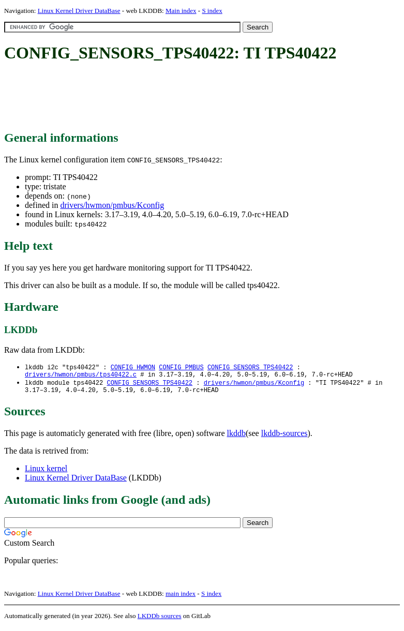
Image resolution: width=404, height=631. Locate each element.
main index (181, 598)
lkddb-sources (284, 437)
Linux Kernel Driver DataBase (79, 10)
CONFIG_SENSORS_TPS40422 (250, 367)
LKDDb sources (160, 620)
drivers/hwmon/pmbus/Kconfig (112, 205)
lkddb (236, 437)
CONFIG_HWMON (133, 367)
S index (212, 10)
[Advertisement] (192, 97)
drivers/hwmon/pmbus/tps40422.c (81, 376)
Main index (181, 10)
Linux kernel (46, 472)
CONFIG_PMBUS (181, 367)
